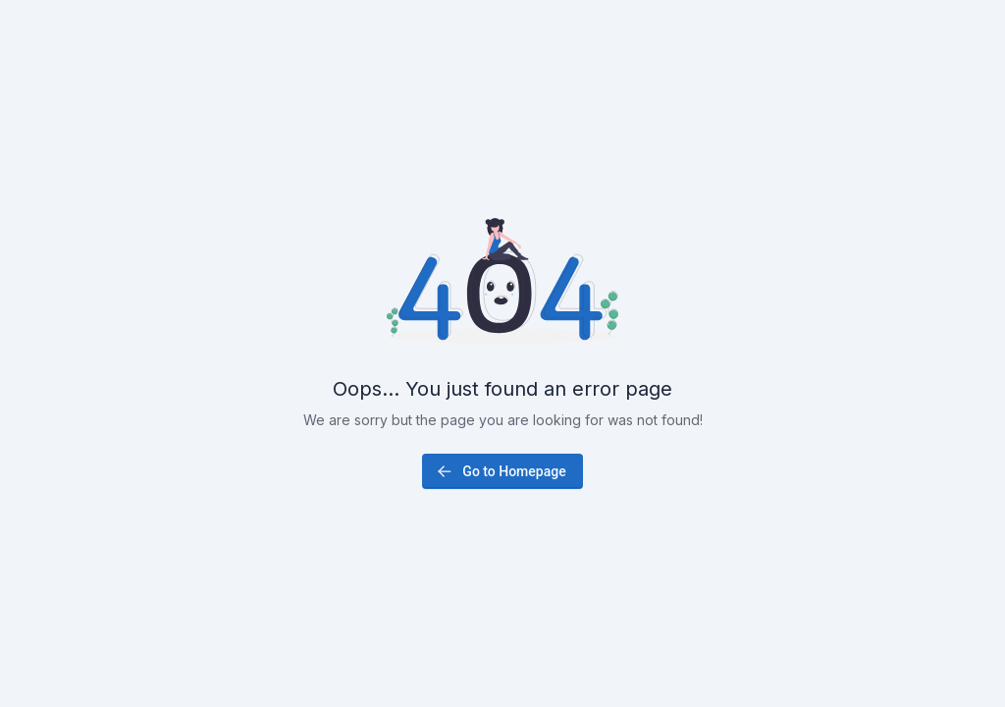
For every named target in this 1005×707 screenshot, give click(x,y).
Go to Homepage (500, 471)
